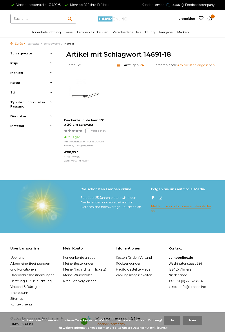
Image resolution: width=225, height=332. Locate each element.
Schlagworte (53, 43)
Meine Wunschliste (78, 275)
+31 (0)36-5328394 (189, 281)
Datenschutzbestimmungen (32, 275)
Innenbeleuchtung (46, 32)
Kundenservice (153, 5)
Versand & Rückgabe (26, 287)
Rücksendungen (128, 264)
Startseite (34, 43)
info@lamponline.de (195, 287)
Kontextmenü (21, 304)
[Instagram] (160, 198)
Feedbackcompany (200, 5)
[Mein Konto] (187, 19)
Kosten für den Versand (134, 258)
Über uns (17, 258)
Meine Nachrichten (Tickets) (84, 269)
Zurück (17, 43)
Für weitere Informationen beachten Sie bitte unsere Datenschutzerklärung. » (113, 327)
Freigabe (166, 32)
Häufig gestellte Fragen (134, 269)
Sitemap (16, 299)
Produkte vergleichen (79, 281)
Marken (183, 32)
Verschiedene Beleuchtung (134, 32)
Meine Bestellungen (78, 264)
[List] (119, 65)
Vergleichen (95, 131)
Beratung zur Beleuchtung (31, 281)
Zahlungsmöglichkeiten (134, 275)
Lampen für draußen (92, 32)
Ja (172, 320)
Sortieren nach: (165, 65)
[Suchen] (43, 18)
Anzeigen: (131, 65)
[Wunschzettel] (201, 19)
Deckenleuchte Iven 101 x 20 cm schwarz (84, 122)
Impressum (19, 293)
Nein (192, 320)
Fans (69, 32)
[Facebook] (152, 198)
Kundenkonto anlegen (80, 258)
